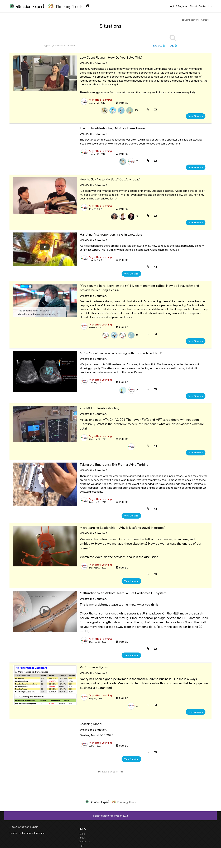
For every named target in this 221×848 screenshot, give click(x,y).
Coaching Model (91, 724)
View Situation (196, 116)
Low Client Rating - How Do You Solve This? (111, 57)
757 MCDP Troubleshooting (99, 408)
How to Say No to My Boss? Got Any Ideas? (110, 179)
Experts (159, 45)
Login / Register (178, 6)
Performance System (94, 667)
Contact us (15, 833)
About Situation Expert (23, 827)
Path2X (122, 103)
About (193, 6)
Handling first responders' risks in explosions (111, 234)
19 (136, 110)
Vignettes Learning (100, 100)
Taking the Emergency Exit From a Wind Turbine (114, 465)
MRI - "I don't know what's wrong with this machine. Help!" (121, 353)
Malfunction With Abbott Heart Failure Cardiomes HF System (123, 593)
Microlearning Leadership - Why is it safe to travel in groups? (123, 528)
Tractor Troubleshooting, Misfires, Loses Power (112, 128)
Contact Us (205, 6)
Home (82, 834)
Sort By (206, 19)
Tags (173, 45)
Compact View (190, 19)
